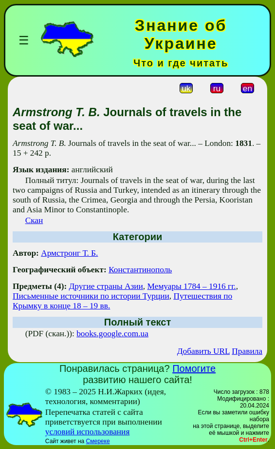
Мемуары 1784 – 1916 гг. (191, 286)
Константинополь (140, 269)
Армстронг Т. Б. (69, 253)
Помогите (194, 368)
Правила (247, 351)
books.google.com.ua (112, 333)
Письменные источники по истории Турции (91, 296)
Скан (34, 220)
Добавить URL (203, 351)
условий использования (87, 431)
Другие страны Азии (106, 286)
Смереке (98, 441)
